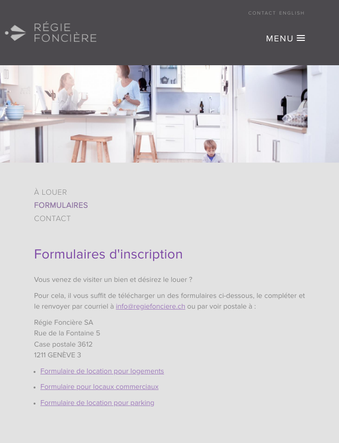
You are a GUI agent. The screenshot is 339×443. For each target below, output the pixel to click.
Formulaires (61, 206)
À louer (50, 193)
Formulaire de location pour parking (97, 403)
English (292, 13)
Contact (263, 13)
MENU (280, 39)
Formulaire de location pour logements (102, 371)
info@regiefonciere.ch (150, 307)
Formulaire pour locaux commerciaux (99, 387)
